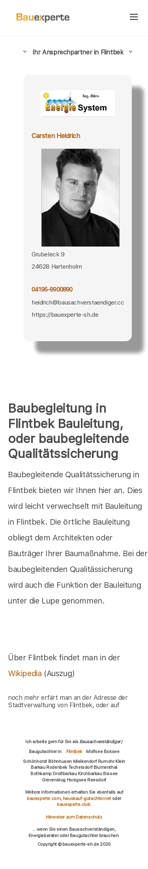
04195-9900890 (52, 289)
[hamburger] (134, 17)
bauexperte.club (73, 804)
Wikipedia (26, 673)
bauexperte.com (43, 798)
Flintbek (74, 751)
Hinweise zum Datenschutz (74, 817)
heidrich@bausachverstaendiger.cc (78, 302)
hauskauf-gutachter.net (87, 798)
